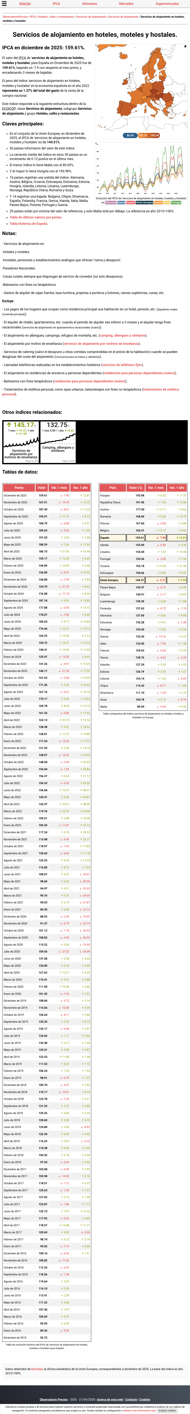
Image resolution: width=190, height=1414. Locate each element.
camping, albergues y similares (122, 335)
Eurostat (36, 1369)
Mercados (126, 4)
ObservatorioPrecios (15, 16)
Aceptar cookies (167, 1410)
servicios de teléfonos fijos (122, 365)
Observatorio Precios (54, 1399)
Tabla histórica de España (28, 224)
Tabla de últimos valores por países (35, 217)
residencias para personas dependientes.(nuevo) (139, 373)
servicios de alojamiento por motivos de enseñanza (101, 344)
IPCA (56, 4)
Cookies (145, 1399)
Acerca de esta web (110, 1399)
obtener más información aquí (139, 1410)
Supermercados (167, 4)
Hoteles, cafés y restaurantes (56, 16)
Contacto (131, 1399)
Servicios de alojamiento (91, 16)
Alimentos (89, 4)
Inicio (25, 3)
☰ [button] (4, 3)
